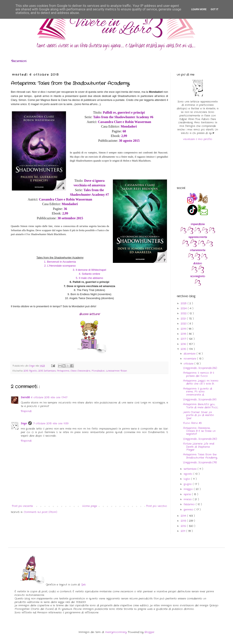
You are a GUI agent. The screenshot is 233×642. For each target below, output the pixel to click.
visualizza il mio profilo (197, 139)
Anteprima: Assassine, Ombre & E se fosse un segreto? (199, 431)
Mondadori (98, 370)
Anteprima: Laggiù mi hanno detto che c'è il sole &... (200, 382)
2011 (183, 531)
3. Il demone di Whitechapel (89, 269)
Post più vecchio (156, 506)
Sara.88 (25, 397)
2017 (184, 339)
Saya (24, 423)
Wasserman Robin (116, 370)
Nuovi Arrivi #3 (192, 423)
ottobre (189, 363)
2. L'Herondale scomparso (60, 265)
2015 (184, 349)
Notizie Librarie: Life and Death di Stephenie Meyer (198, 446)
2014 (184, 516)
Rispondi (26, 411)
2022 (184, 313)
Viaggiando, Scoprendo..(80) (200, 439)
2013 (184, 521)
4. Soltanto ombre (89, 273)
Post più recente (22, 506)
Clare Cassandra (80, 370)
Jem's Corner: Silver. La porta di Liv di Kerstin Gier (198, 415)
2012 (184, 526)
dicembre (190, 353)
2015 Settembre (47, 370)
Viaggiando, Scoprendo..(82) (200, 368)
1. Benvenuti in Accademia (60, 261)
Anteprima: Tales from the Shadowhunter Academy (200, 456)
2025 (184, 303)
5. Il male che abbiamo (89, 278)
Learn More (199, 9)
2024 (184, 308)
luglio (187, 479)
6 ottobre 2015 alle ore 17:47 (49, 397)
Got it (214, 9)
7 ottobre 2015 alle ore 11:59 (50, 423)
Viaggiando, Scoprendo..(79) (200, 462)
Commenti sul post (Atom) (40, 512)
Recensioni (18, 61)
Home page (89, 506)
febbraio (190, 504)
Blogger (149, 632)
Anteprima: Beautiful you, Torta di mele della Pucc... (200, 406)
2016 (184, 344)
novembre (190, 358)
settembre (191, 469)
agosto (188, 474)
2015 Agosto (30, 370)
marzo (188, 499)
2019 (184, 329)
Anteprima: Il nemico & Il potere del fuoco (198, 374)
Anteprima (63, 370)
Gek (83, 584)
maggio (189, 489)
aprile (188, 494)
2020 (184, 323)
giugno (188, 484)
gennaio (189, 509)
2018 (184, 334)
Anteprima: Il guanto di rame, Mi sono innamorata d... (197, 391)
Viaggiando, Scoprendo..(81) (199, 399)
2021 (184, 318)
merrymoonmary (116, 632)
